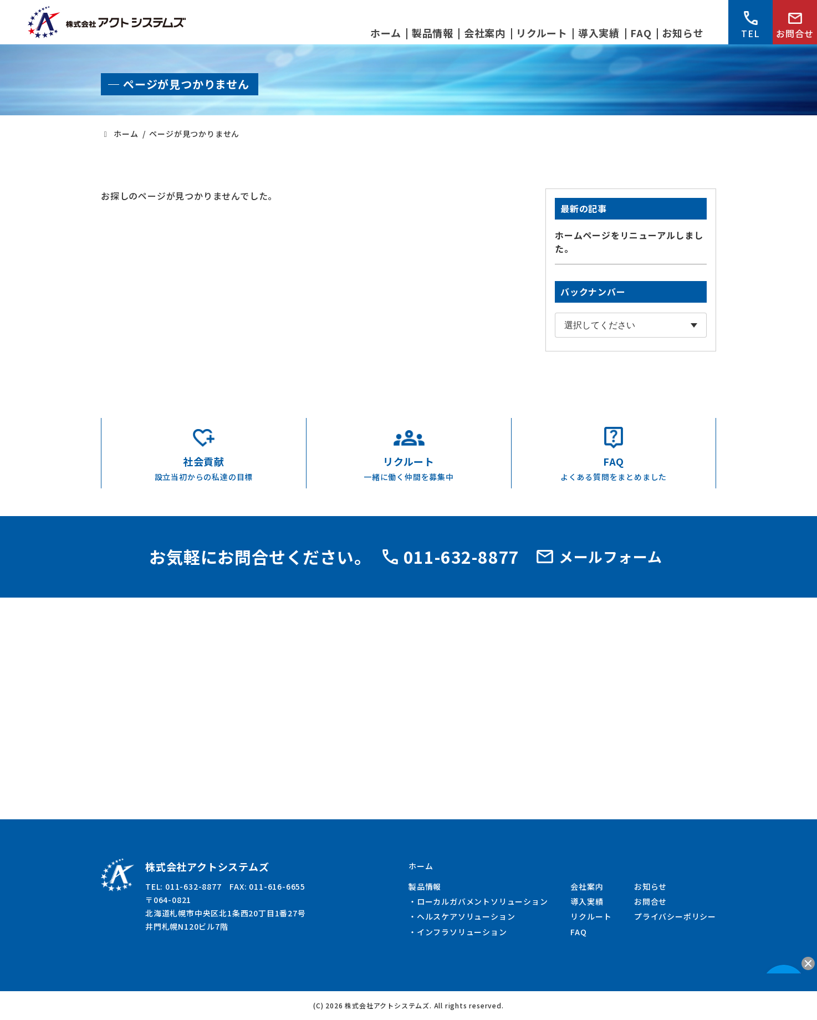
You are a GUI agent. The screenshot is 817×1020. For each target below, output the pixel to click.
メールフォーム (599, 556)
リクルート (590, 916)
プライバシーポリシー (675, 916)
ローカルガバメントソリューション (482, 901)
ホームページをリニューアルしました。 (629, 241)
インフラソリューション (462, 931)
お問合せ (794, 26)
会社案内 (586, 886)
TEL (750, 25)
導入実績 (586, 901)
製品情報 (424, 886)
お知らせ (650, 886)
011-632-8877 (451, 556)
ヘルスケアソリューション (466, 916)
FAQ (578, 931)
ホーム (420, 865)
